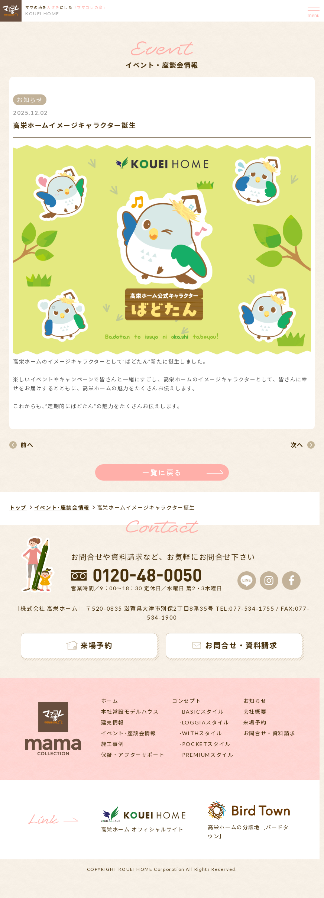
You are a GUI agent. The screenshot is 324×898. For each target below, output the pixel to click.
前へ (26, 444)
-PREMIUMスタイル (206, 755)
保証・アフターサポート (133, 755)
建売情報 (112, 722)
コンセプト (186, 701)
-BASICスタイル (201, 711)
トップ (18, 507)
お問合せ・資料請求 (269, 733)
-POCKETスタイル (205, 744)
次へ (297, 444)
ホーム (110, 701)
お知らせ (254, 701)
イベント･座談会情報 (62, 507)
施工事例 (112, 744)
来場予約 (254, 722)
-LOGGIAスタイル (204, 722)
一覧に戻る (162, 472)
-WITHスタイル (200, 733)
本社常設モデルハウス (130, 711)
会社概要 (254, 711)
